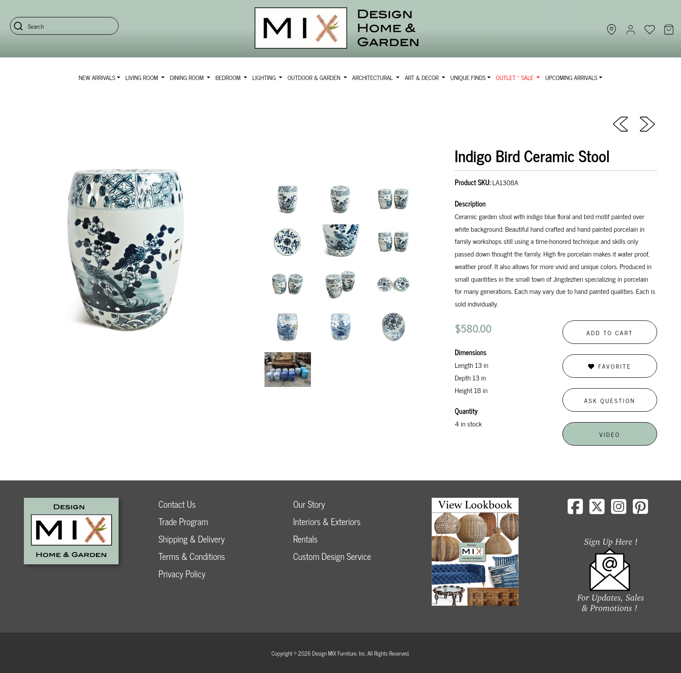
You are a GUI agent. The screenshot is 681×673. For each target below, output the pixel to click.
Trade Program (183, 521)
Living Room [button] (143, 77)
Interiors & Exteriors (326, 521)
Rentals (305, 539)
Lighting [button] (264, 77)
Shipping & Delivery (192, 539)
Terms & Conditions (192, 556)
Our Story (309, 504)
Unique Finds (468, 77)
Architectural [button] (373, 77)
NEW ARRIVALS (97, 77)
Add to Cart (609, 332)
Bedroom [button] (228, 77)
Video (609, 434)
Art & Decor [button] (422, 77)
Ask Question (609, 400)
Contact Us (177, 504)
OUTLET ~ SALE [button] (515, 77)
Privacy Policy (182, 573)
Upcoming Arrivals (571, 77)
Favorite (609, 366)
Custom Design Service (332, 556)
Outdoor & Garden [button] (315, 77)
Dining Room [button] (187, 77)
